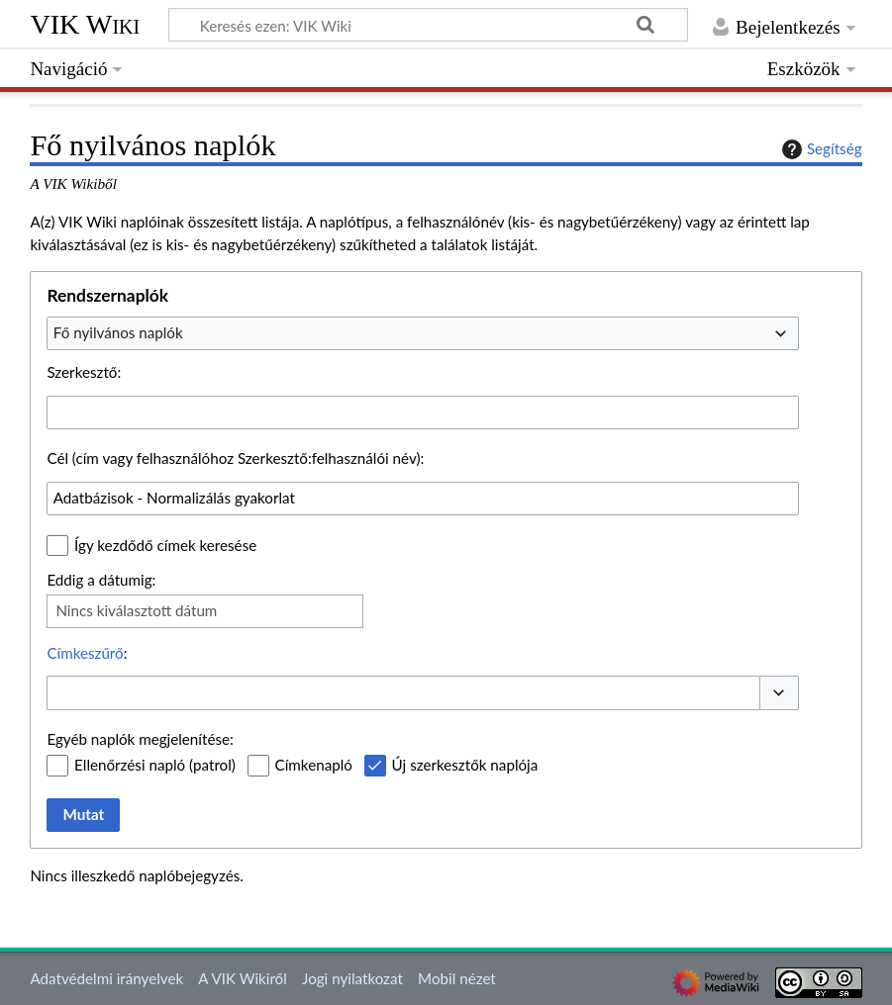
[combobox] (423, 333)
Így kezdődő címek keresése (165, 545)
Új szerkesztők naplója (465, 765)
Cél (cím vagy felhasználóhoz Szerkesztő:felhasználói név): (235, 458)
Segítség (819, 149)
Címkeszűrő (85, 653)
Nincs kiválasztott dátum (136, 610)
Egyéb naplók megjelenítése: (140, 739)
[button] (779, 693)
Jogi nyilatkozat (352, 978)
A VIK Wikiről (242, 978)
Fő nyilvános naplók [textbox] (118, 332)
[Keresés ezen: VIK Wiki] (428, 25)
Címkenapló (313, 765)
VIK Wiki (85, 24)
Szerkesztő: (84, 372)
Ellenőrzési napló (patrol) (155, 765)
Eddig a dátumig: (101, 580)
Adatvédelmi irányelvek (106, 978)
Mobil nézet (457, 978)
